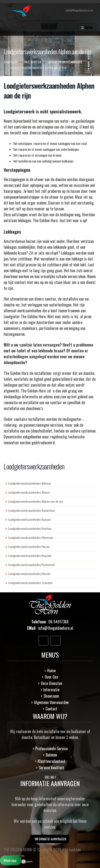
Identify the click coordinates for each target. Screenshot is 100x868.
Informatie (51, 690)
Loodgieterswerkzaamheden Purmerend (31, 565)
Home (51, 670)
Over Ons (51, 677)
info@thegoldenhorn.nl (55, 628)
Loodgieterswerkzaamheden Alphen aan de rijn (35, 501)
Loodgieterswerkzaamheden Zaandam (30, 583)
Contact (51, 709)
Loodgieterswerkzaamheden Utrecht (29, 574)
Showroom (51, 696)
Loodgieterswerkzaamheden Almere (29, 492)
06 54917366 (58, 622)
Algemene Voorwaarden (51, 702)
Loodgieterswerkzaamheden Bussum (29, 519)
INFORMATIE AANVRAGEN (50, 838)
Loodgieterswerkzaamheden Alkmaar (29, 483)
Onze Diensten (51, 683)
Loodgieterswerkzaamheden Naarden (30, 555)
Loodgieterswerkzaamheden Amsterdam (31, 510)
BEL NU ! (50, 777)
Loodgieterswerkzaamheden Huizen (29, 546)
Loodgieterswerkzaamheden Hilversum (30, 537)
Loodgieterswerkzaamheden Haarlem (30, 528)
